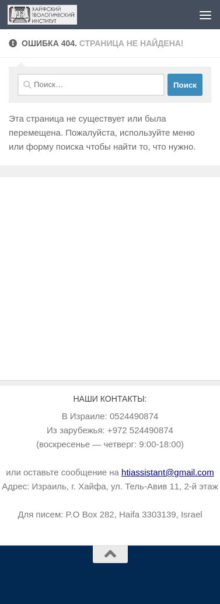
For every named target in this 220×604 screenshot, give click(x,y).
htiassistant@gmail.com (167, 472)
